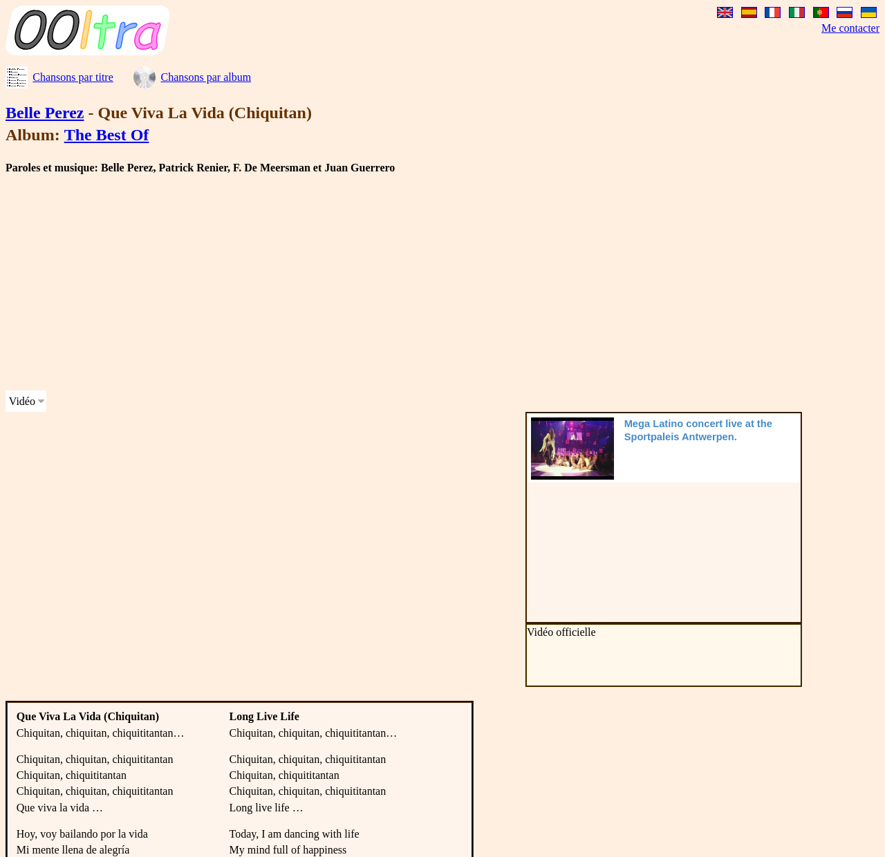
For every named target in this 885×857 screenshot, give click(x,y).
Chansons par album (205, 77)
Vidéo (22, 401)
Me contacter (850, 28)
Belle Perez (45, 113)
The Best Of (106, 135)
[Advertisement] (420, 282)
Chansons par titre (72, 77)
